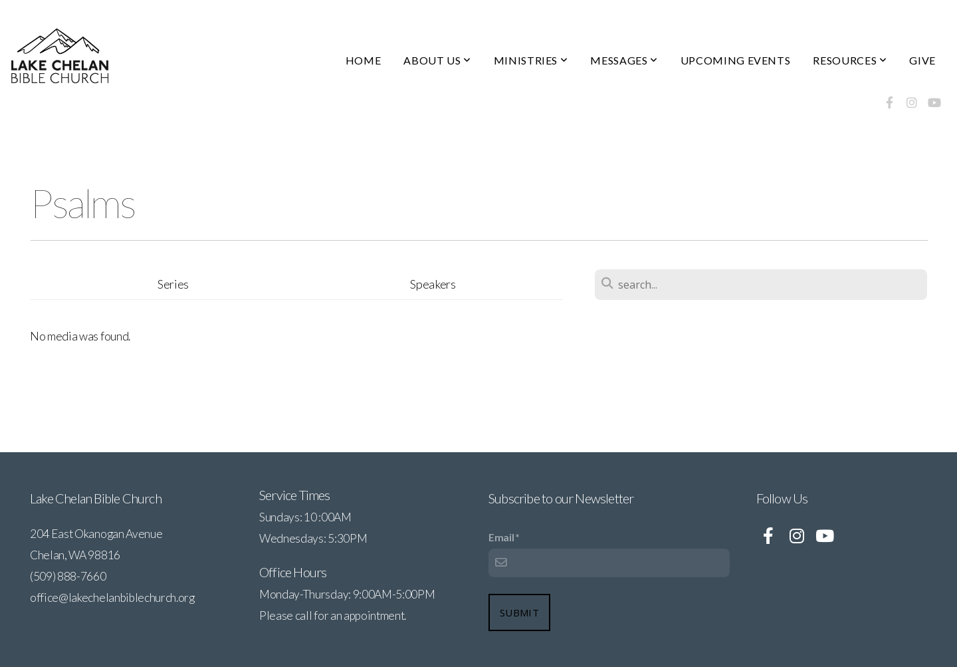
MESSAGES (623, 60)
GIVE (922, 60)
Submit (519, 612)
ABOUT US (437, 60)
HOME (363, 60)
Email (501, 537)
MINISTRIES (531, 60)
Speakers (432, 284)
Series (173, 284)
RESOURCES (850, 60)
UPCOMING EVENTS (736, 60)
